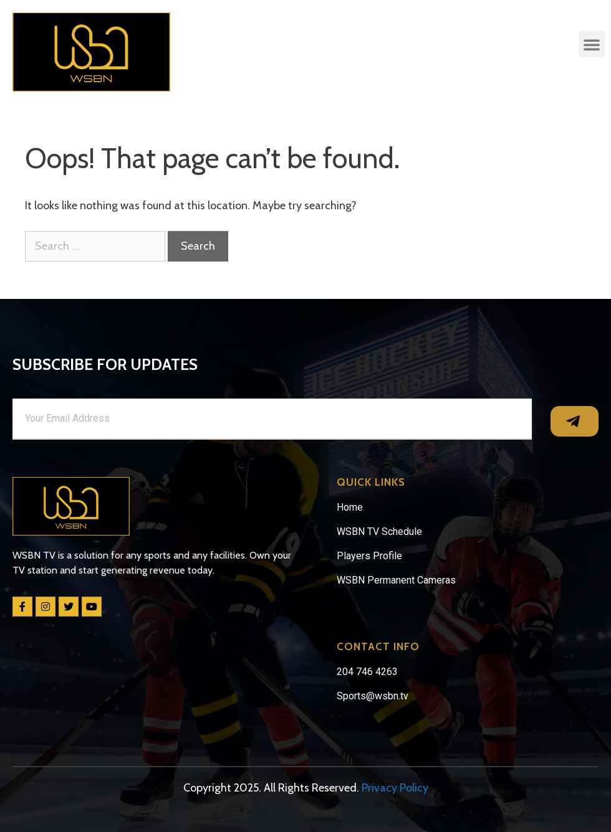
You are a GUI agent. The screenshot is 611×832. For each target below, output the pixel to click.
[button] (592, 44)
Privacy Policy (395, 788)
